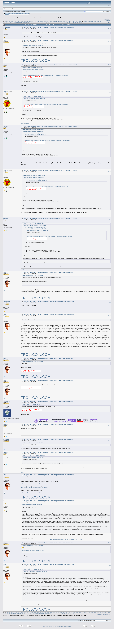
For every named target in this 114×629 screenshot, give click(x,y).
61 (48, 21)
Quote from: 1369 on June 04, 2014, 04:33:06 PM (33, 45)
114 (36, 22)
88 (88, 21)
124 (56, 22)
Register (23, 13)
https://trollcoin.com (25, 123)
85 (84, 21)
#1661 (109, 28)
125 (58, 22)
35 (11, 21)
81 (77, 21)
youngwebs (6, 401)
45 (25, 21)
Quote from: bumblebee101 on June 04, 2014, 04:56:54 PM (34, 43)
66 (56, 21)
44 (24, 21)
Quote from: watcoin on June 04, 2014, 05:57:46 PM (33, 223)
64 (53, 21)
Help (11, 13)
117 (42, 22)
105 (18, 22)
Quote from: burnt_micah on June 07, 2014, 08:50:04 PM (33, 568)
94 (97, 21)
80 (76, 21)
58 (44, 21)
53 (37, 21)
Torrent (23, 11)
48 (30, 21)
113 (34, 22)
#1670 (109, 315)
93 (95, 21)
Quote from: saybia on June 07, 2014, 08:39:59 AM (32, 361)
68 (58, 21)
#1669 (109, 302)
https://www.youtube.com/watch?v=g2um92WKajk (34, 492)
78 (73, 21)
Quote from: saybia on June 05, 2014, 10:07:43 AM (32, 275)
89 (89, 21)
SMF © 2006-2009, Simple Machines (63, 626)
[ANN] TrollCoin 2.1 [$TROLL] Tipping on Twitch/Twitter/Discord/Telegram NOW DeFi (63, 17)
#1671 (109, 358)
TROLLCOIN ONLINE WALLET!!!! (57, 539)
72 (64, 21)
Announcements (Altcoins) (32, 17)
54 (38, 21)
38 (15, 21)
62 (50, 21)
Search (14, 13)
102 (12, 22)
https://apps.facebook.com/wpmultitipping (31, 483)
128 (65, 22)
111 (30, 22)
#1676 (109, 453)
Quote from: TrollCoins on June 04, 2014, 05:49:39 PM (33, 129)
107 (22, 22)
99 (6, 22)
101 (10, 22)
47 (28, 21)
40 (18, 21)
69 (60, 21)
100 (8, 22)
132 (73, 22)
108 (24, 22)
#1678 (109, 501)
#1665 (109, 126)
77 (72, 21)
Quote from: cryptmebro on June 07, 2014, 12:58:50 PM (33, 455)
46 (27, 21)
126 (61, 22)
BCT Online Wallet (78, 539)
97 (3, 22)
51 (34, 21)
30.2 (20, 11)
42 (21, 21)
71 (63, 21)
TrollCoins (6, 91)
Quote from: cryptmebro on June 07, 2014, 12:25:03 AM (34, 505)
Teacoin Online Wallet (69, 539)
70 (61, 21)
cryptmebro (6, 301)
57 (43, 21)
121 (50, 22)
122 (52, 22)
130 (69, 22)
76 (70, 21)
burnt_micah (6, 500)
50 (32, 21)
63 (51, 21)
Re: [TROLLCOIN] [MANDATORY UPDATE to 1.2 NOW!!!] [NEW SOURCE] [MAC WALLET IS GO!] (50, 64)
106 (20, 22)
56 (41, 21)
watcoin (5, 64)
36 (12, 21)
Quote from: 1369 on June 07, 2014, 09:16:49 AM (32, 404)
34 (9, 21)
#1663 (109, 64)
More (27, 13)
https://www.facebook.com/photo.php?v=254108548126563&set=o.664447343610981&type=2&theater (45, 75)
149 (80, 22)
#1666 (109, 171)
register (21, 8)
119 (46, 22)
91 (92, 21)
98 (4, 22)
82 (79, 21)
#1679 (109, 542)
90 (91, 21)
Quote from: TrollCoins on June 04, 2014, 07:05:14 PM (33, 222)
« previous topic (107, 19)
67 (57, 21)
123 (54, 22)
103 (14, 22)
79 (74, 21)
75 (69, 21)
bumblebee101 (7, 27)
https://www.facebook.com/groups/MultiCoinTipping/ (34, 487)
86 (85, 21)
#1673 (109, 402)
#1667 (109, 219)
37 (14, 21)
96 (100, 21)
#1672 (109, 381)
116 (40, 22)
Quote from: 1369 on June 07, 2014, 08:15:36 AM (32, 504)
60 (47, 21)
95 (98, 21)
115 (38, 22)
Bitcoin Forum (6, 17)
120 (48, 22)
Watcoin (22, 88)
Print (109, 22)
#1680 (109, 565)
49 (31, 21)
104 (16, 22)
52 (35, 21)
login (17, 8)
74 (67, 21)
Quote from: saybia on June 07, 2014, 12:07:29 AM (32, 545)
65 (54, 21)
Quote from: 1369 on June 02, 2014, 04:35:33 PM (32, 67)
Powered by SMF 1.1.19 (48, 626)
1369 (4, 40)
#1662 (109, 41)
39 (17, 21)
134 (77, 22)
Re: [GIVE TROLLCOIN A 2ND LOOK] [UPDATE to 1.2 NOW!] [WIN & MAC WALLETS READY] (49, 27)
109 (26, 22)
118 (44, 22)
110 (28, 22)
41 (19, 21)
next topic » (108, 20)
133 (75, 22)
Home (7, 13)
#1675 (109, 440)
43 (22, 21)
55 (40, 21)
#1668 (109, 272)
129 (67, 22)
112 (32, 22)
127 (63, 22)
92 (94, 21)
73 (66, 21)
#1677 (109, 475)
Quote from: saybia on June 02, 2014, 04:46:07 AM (33, 69)
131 (71, 22)
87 (87, 21)
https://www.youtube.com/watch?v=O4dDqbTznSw (33, 550)
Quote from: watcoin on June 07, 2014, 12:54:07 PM (32, 442)
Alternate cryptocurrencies (17, 17)
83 (80, 21)
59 (45, 21)
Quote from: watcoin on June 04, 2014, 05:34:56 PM (32, 95)
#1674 (109, 425)
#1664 (109, 92)
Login (18, 13)
